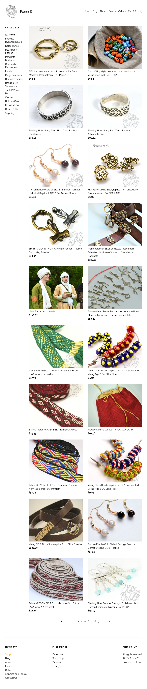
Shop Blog (58, 658)
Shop (87, 11)
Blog (94, 11)
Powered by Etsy (132, 662)
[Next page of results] (109, 621)
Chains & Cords (13, 109)
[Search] (141, 11)
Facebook (57, 654)
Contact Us (11, 678)
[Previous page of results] (62, 621)
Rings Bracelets (13, 75)
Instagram (57, 666)
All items (10, 34)
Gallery (122, 11)
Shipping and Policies (16, 674)
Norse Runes (12, 46)
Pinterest (57, 662)
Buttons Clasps (13, 101)
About (103, 11)
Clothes (9, 97)
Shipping (9, 113)
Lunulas (9, 71)
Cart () (132, 11)
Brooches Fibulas (14, 79)
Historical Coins (13, 105)
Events (112, 11)
